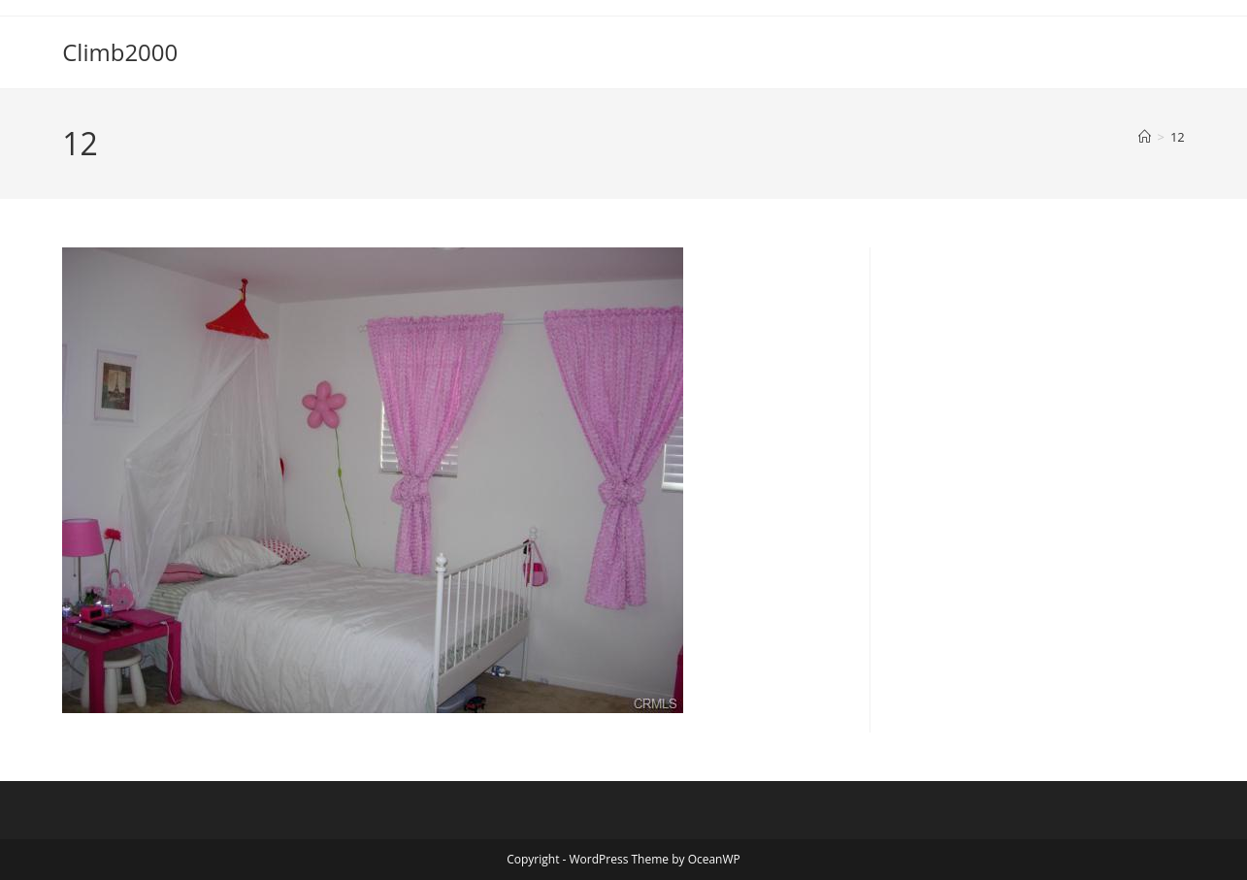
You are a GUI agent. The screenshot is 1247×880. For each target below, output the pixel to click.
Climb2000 (120, 52)
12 (1177, 137)
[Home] (1144, 137)
